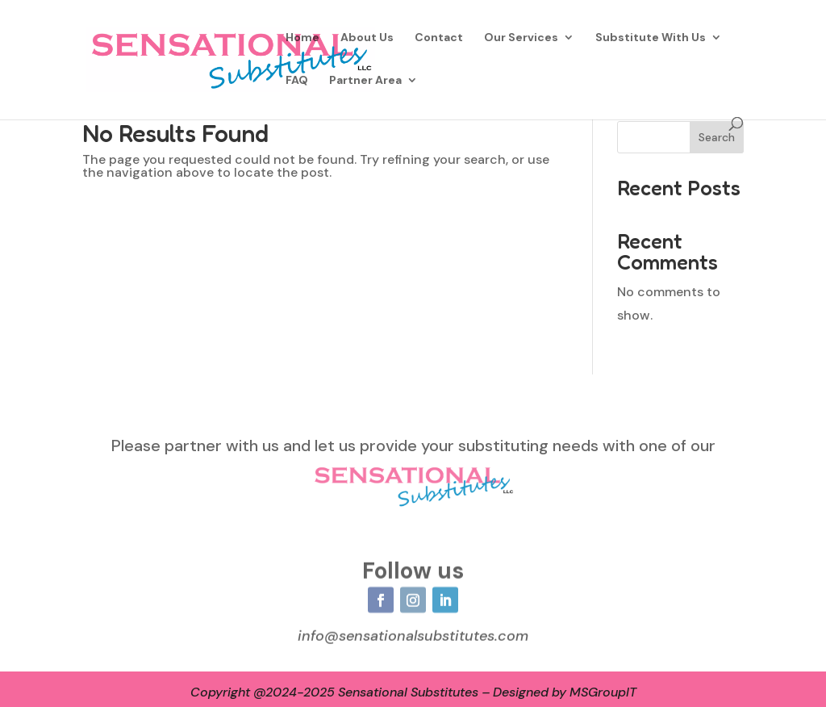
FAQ (297, 80)
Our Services (521, 37)
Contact (439, 37)
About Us (367, 37)
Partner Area (365, 80)
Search (717, 137)
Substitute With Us (650, 37)
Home (302, 37)
